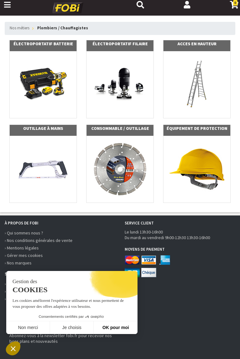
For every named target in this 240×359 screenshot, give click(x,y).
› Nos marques (18, 263)
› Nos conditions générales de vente (38, 240)
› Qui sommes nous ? (24, 233)
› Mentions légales (22, 248)
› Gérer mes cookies (24, 255)
